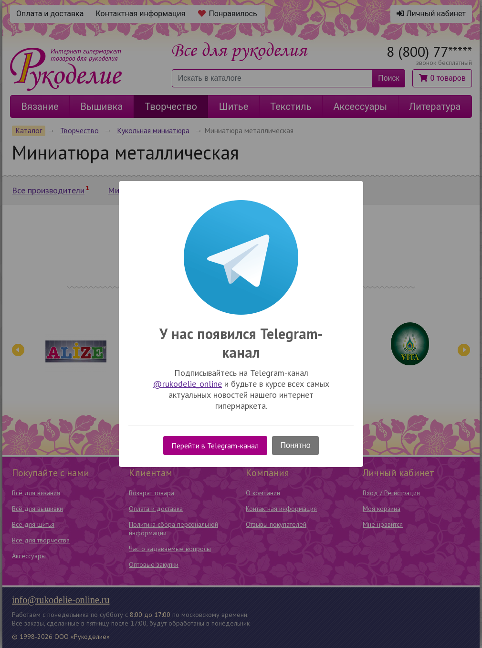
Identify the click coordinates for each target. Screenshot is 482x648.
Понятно (296, 445)
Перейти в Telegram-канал (215, 445)
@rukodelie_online (187, 383)
